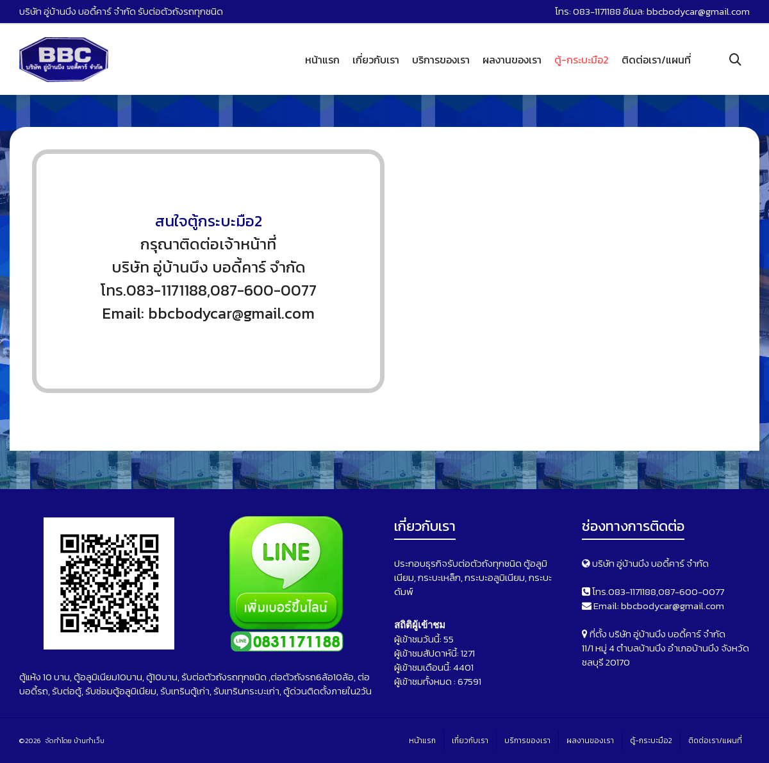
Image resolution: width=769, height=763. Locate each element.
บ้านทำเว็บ (89, 740)
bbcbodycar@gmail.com (698, 11)
